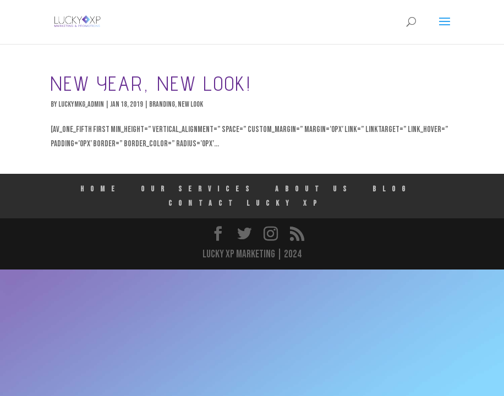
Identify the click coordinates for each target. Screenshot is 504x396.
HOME (100, 189)
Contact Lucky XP (245, 203)
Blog (392, 189)
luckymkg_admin (81, 104)
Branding (162, 104)
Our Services (198, 189)
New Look (190, 104)
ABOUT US (314, 189)
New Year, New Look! (151, 83)
